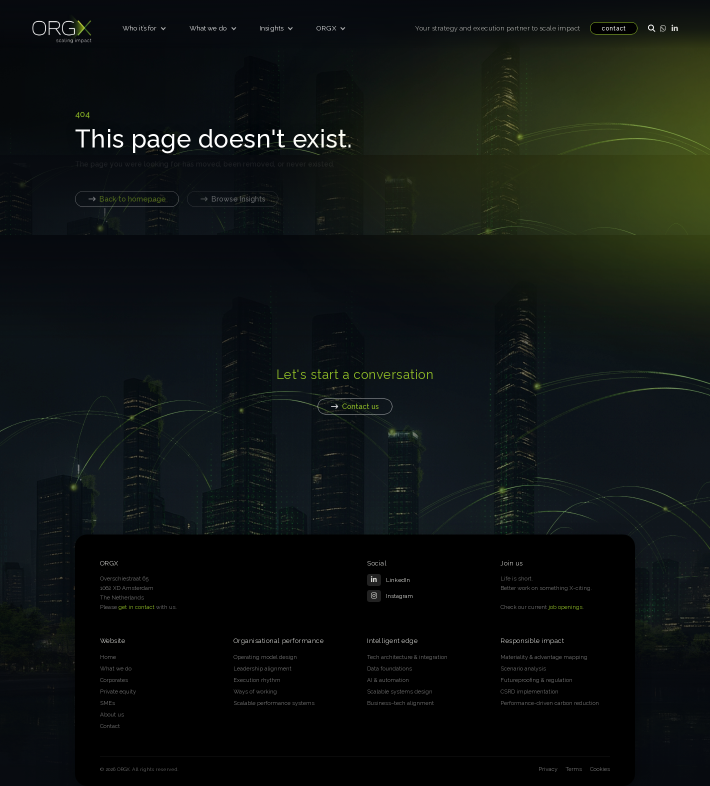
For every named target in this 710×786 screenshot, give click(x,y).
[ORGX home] (62, 28)
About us (112, 714)
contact (614, 28)
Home (108, 657)
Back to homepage (127, 198)
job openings (565, 607)
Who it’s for (139, 28)
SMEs (107, 703)
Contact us (355, 406)
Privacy (548, 769)
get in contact (136, 607)
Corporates (114, 680)
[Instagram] (421, 596)
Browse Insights (233, 198)
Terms (574, 769)
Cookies (600, 769)
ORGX (326, 28)
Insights (272, 28)
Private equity (118, 691)
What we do (208, 28)
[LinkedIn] (675, 28)
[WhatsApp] (663, 28)
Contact (110, 726)
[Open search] (651, 28)
